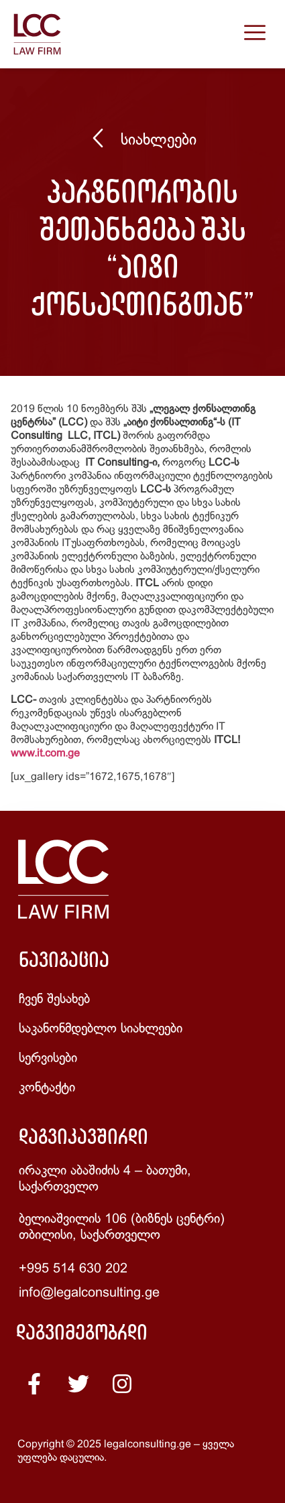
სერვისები (48, 1058)
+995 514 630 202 (73, 1268)
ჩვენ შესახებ (54, 999)
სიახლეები (158, 140)
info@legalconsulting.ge (89, 1293)
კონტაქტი (47, 1088)
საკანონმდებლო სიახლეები (100, 1029)
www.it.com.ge (45, 753)
